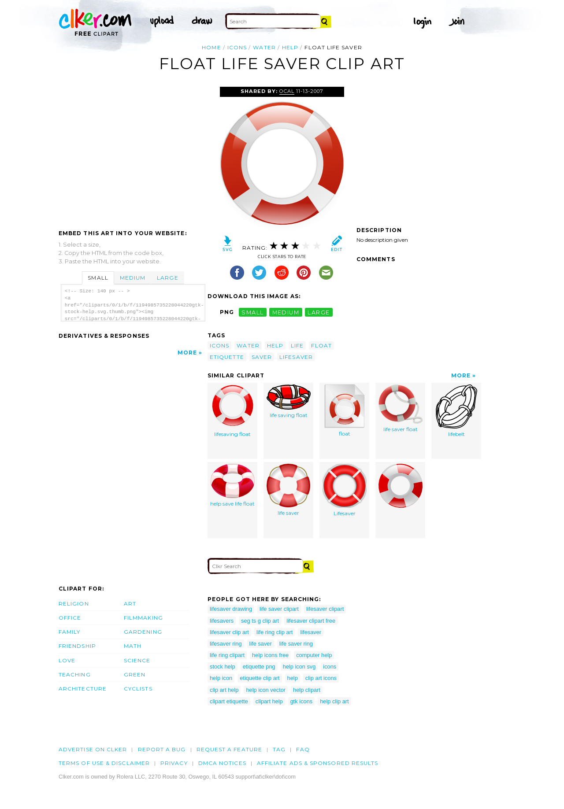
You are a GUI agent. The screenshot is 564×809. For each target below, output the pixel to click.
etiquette (227, 357)
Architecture (83, 688)
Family (69, 631)
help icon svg (299, 666)
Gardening (143, 631)
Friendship (77, 646)
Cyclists (138, 688)
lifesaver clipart (325, 609)
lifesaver (296, 357)
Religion (74, 603)
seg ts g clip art (260, 620)
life (297, 345)
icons (237, 47)
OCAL (286, 91)
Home (211, 47)
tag (279, 749)
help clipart (306, 690)
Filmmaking (143, 617)
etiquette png (259, 666)
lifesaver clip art (229, 632)
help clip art (334, 701)
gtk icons (301, 701)
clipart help (269, 701)
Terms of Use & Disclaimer (104, 763)
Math (132, 646)
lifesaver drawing (231, 609)
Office (70, 617)
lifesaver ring (226, 643)
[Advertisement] (133, 152)
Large (167, 277)
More (187, 352)
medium (286, 312)
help (290, 47)
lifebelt (456, 410)
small (252, 312)
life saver (288, 490)
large (319, 312)
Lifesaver (345, 490)
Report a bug (162, 749)
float (321, 345)
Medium (132, 277)
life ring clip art (274, 632)
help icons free (270, 655)
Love (67, 660)
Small (98, 277)
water (264, 47)
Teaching (75, 674)
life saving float (289, 401)
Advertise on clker (93, 749)
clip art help (224, 690)
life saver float (400, 408)
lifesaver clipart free (310, 620)
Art (130, 603)
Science (137, 660)
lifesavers (222, 620)
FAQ (302, 749)
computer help (314, 655)
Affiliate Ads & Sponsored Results (317, 763)
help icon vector (266, 690)
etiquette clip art (259, 678)
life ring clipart (227, 655)
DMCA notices (222, 763)
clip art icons (321, 678)
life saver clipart (279, 609)
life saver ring (296, 643)
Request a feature (229, 749)
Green (134, 674)
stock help (222, 666)
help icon (221, 678)
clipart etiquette (229, 701)
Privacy (174, 763)
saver (262, 357)
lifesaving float (233, 410)
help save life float (232, 485)
